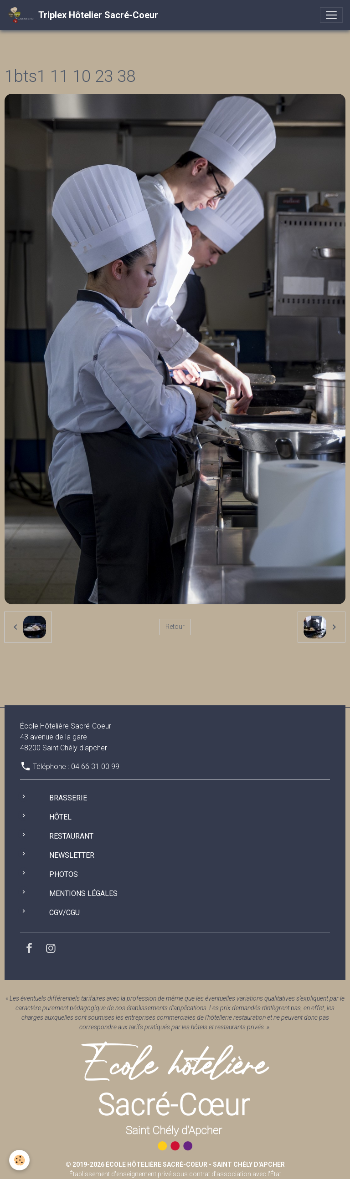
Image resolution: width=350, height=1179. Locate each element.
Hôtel (60, 817)
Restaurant (71, 836)
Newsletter (71, 855)
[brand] (82, 15)
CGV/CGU (64, 912)
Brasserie (68, 798)
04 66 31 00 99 (95, 766)
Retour (175, 626)
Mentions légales (83, 893)
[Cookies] (19, 1160)
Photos (63, 874)
